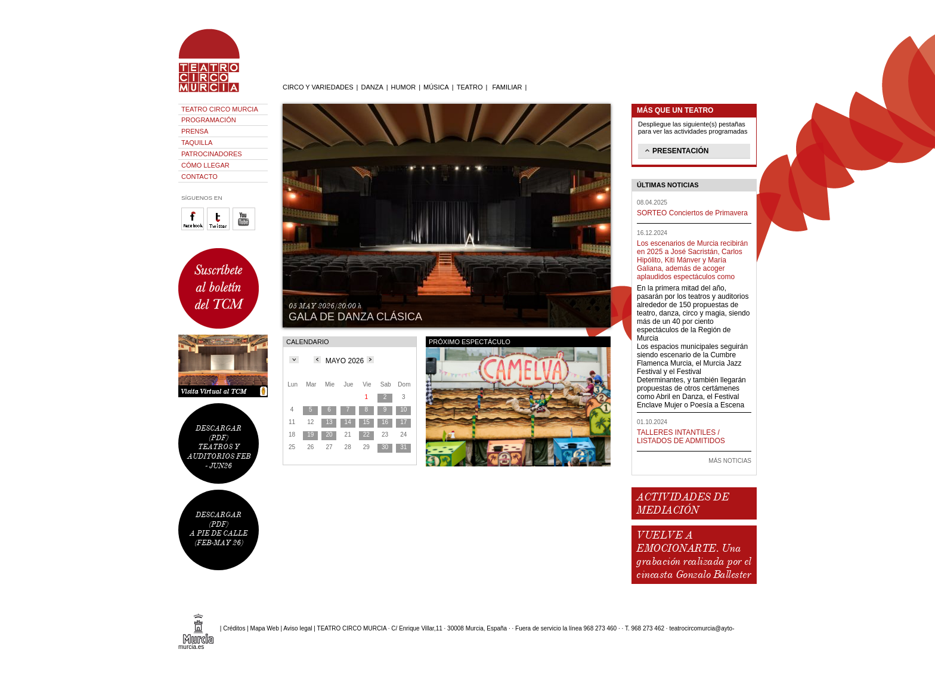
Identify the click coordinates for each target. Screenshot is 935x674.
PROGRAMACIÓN (208, 119)
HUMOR (403, 87)
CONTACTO (199, 176)
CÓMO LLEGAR (205, 165)
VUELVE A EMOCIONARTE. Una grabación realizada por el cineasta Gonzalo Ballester (693, 554)
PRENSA (194, 131)
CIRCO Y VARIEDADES (318, 87)
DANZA (372, 87)
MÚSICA (436, 87)
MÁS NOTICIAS (729, 460)
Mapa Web (264, 628)
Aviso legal (297, 628)
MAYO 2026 (345, 361)
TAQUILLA (196, 142)
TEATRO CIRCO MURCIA (219, 109)
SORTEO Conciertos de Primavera (692, 213)
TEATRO (470, 87)
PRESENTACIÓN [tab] (675, 150)
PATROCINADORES (211, 153)
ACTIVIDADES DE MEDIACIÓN (682, 503)
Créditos (234, 628)
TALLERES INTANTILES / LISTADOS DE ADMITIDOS (681, 436)
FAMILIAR (507, 87)
